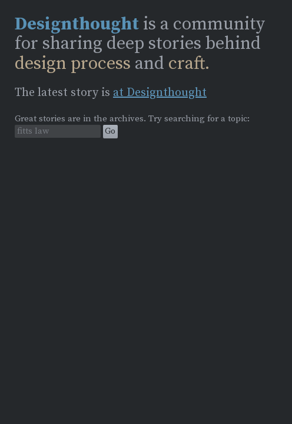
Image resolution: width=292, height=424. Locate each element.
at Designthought (160, 92)
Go (110, 131)
